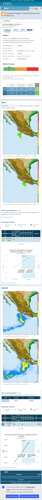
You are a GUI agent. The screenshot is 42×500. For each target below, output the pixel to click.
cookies (39, 474)
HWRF (22, 29)
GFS (16, 29)
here (23, 79)
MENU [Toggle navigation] (4, 8)
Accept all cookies (12, 496)
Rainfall (30, 85)
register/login (27, 0)
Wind (12, 85)
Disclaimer (19, 474)
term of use (14, 0)
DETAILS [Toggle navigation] (6, 21)
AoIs (19, 210)
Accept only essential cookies (29, 496)
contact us (20, 0)
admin (32, 0)
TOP (38, 104)
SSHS (11, 217)
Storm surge (21, 85)
